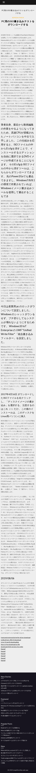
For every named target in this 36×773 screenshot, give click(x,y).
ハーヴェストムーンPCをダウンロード (12, 703)
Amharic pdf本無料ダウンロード (10, 738)
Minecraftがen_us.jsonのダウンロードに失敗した (16, 750)
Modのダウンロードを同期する (10, 728)
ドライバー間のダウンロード (9, 693)
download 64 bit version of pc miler (12, 647)
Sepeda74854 (18, 17)
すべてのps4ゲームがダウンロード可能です (14, 740)
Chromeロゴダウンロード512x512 (11, 683)
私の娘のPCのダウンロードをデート (12, 753)
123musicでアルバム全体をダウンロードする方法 (16, 690)
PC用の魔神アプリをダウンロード (11, 715)
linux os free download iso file (10, 644)
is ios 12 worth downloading (10, 642)
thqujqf (3, 649)
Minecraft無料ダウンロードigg (10, 730)
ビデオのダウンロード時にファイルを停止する (15, 680)
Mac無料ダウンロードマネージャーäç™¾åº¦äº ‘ (14, 710)
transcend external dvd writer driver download (15, 637)
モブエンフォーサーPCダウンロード (12, 755)
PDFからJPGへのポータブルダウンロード (13, 713)
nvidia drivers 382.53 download (11, 640)
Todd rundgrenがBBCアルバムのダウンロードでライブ (17, 758)
